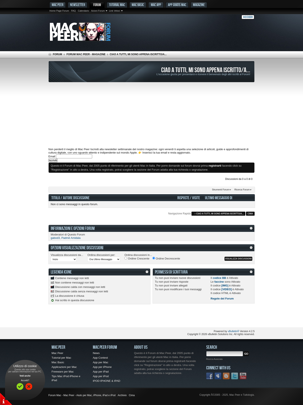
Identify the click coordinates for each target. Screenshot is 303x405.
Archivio (122, 395)
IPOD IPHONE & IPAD (106, 380)
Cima (250, 214)
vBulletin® (233, 331)
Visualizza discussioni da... (67, 255)
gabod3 (55, 237)
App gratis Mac (177, 5)
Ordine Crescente (136, 258)
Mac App (156, 5)
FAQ (73, 10)
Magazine (199, 5)
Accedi (248, 17)
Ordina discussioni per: (101, 255)
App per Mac (100, 362)
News (96, 353)
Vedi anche (25, 376)
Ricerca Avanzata (214, 359)
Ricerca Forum (242, 189)
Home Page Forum (59, 10)
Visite (196, 197)
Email (51, 156)
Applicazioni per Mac (64, 367)
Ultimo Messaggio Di (218, 197)
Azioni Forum (98, 10)
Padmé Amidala (71, 237)
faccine (219, 281)
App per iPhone (102, 367)
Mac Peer (57, 353)
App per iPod (101, 376)
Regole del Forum (222, 298)
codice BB (219, 277)
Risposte (183, 197)
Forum (97, 5)
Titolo (55, 197)
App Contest (100, 357)
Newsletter (77, 5)
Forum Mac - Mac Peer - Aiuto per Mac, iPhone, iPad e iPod (82, 395)
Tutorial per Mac (61, 357)
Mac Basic (138, 5)
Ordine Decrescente (166, 258)
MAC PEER (57, 5)
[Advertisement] (151, 115)
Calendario (83, 10)
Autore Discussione (76, 197)
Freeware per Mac (63, 371)
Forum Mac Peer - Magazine (85, 54)
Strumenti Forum (220, 189)
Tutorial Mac (117, 5)
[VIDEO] (226, 289)
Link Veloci (114, 10)
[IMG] (224, 285)
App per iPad (101, 371)
